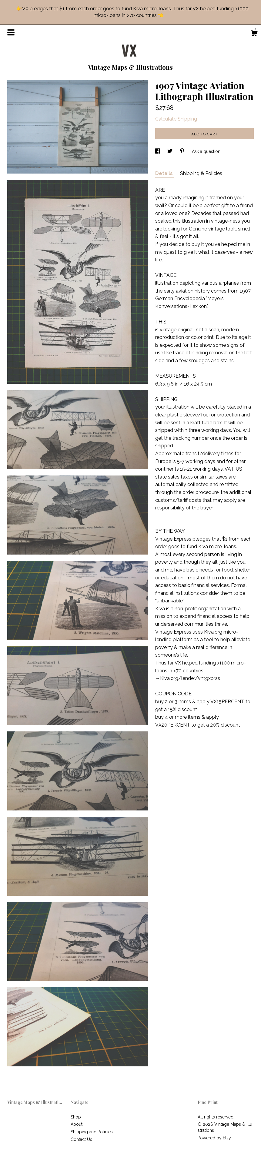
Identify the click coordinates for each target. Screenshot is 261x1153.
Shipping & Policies (201, 173)
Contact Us (81, 1139)
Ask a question (206, 151)
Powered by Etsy (214, 1137)
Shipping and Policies (92, 1131)
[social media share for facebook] (158, 151)
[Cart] (254, 33)
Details (164, 173)
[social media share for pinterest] (183, 151)
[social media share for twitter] (170, 151)
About (76, 1124)
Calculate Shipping (176, 119)
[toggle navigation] (11, 32)
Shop (76, 1117)
